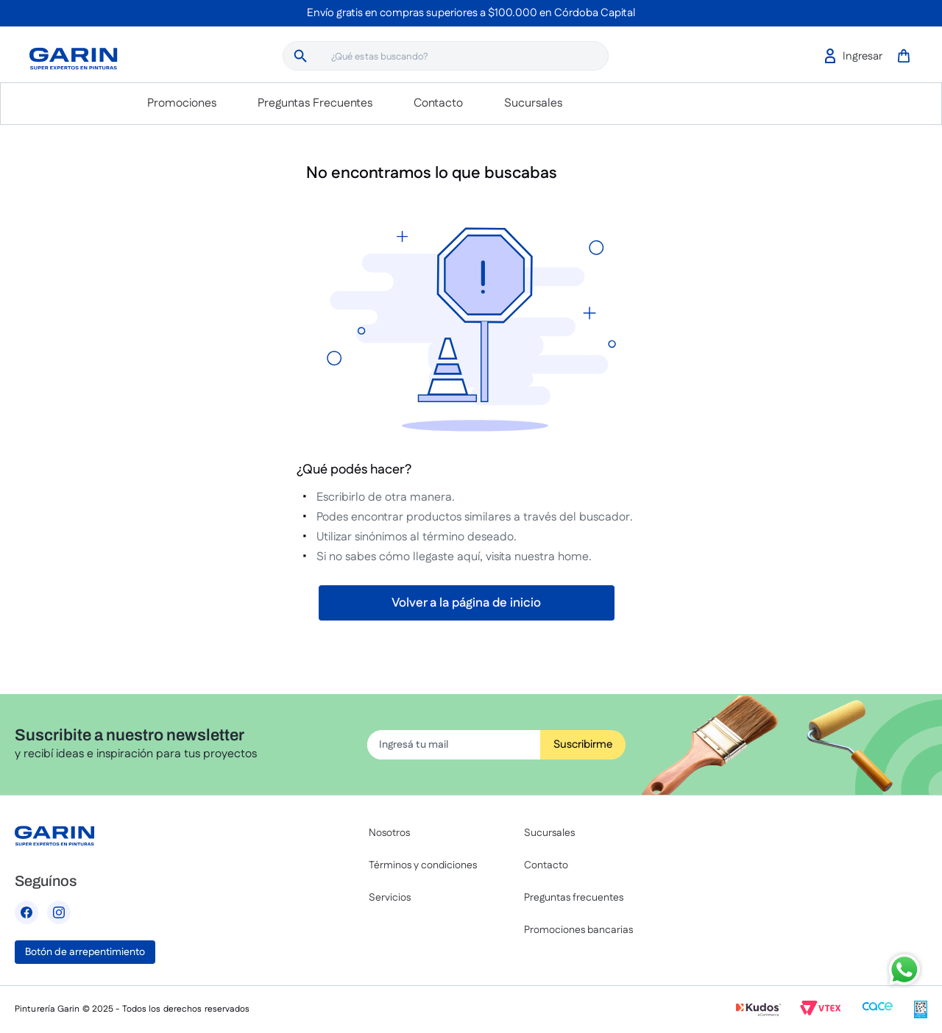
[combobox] (446, 56)
